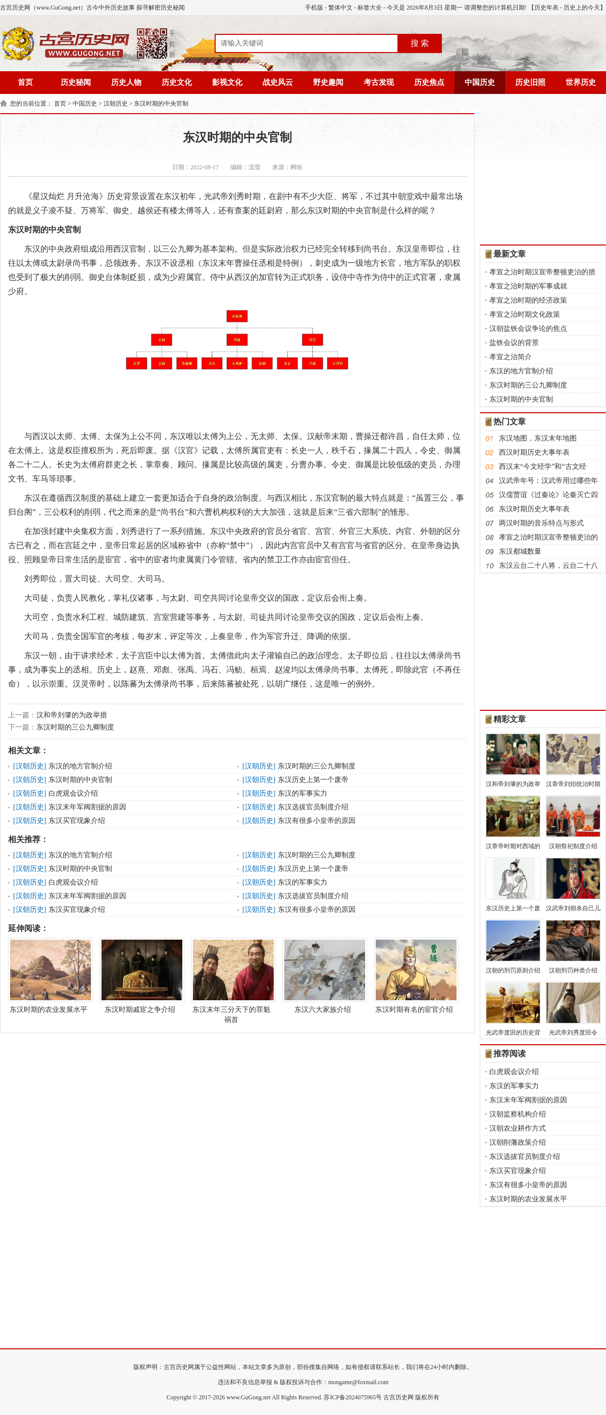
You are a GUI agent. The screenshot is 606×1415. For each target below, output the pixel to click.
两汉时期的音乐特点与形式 (541, 523)
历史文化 (177, 82)
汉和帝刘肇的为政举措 (71, 715)
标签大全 (370, 7)
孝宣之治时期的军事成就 (528, 286)
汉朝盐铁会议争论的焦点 (528, 328)
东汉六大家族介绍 (322, 975)
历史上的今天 (582, 7)
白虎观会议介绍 (73, 793)
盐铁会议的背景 (514, 343)
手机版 (314, 7)
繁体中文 (340, 7)
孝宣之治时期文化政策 (524, 314)
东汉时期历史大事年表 (534, 509)
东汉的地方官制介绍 (80, 766)
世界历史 (581, 82)
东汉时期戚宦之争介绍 (139, 975)
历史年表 (546, 7)
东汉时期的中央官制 (161, 103)
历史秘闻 (76, 82)
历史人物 (126, 82)
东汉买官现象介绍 (76, 820)
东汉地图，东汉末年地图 (538, 438)
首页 (25, 82)
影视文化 (227, 82)
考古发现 (379, 82)
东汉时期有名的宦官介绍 (414, 975)
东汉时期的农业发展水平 (48, 975)
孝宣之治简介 (510, 357)
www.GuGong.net (249, 1397)
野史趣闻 (328, 82)
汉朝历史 (116, 103)
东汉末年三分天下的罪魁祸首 (231, 980)
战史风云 (278, 82)
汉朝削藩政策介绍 (517, 1142)
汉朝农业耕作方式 (517, 1128)
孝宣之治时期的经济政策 (528, 300)
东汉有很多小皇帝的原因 (317, 820)
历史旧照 (530, 82)
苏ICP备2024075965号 (353, 1397)
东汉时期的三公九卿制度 (75, 727)
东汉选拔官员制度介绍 (313, 807)
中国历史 (480, 82)
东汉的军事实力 (302, 793)
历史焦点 (429, 82)
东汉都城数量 (520, 551)
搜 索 (420, 43)
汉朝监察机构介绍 (517, 1114)
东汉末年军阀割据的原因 (87, 807)
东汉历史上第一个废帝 (313, 780)
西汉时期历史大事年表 (534, 452)
